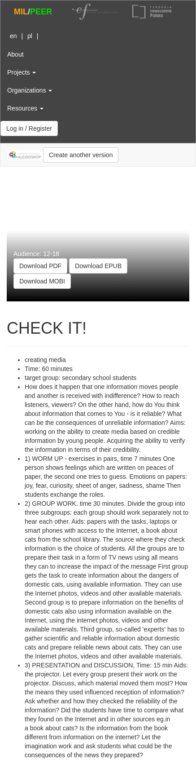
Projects (21, 72)
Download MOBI (42, 281)
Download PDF (40, 265)
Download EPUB (98, 265)
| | (22, 36)
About (15, 54)
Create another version (81, 155)
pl (29, 36)
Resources (25, 108)
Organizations (29, 90)
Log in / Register (29, 128)
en (13, 36)
